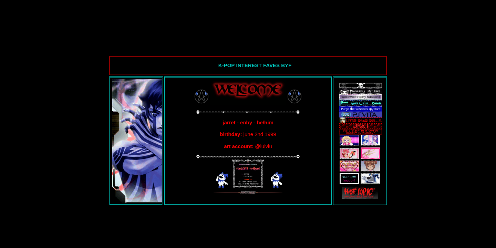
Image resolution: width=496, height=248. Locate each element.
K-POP (226, 65)
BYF (286, 65)
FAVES (272, 65)
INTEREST (249, 65)
